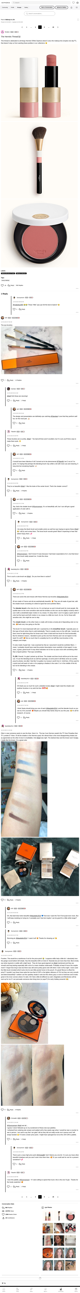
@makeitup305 (18, 305)
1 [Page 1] (26, 27)
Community (61, 1291)
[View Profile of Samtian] (15, 389)
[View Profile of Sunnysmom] (22, 297)
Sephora (5, 2)
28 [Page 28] (53, 27)
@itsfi (9, 396)
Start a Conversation (47, 7)
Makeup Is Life (10, 19)
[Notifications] (71, 7)
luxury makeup (5, 280)
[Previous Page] (22, 27)
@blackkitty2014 (62, 597)
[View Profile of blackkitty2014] (17, 569)
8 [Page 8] (44, 27)
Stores (76, 1291)
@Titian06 (60, 461)
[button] (39, 82)
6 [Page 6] (35, 27)
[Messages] (77, 8)
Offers (31, 1291)
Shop (17, 1291)
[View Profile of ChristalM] (16, 1118)
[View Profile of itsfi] (8, 318)
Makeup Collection (21, 273)
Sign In (45, 1290)
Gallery (26, 7)
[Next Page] (57, 27)
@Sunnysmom (37, 506)
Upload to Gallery (61, 7)
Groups (19, 7)
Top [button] (5, 1283)
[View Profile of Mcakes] (9, 32)
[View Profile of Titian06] (15, 431)
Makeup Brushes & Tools (8, 273)
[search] (41, 2)
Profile (12, 7)
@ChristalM (41, 1155)
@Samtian (54, 416)
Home (3, 1291)
